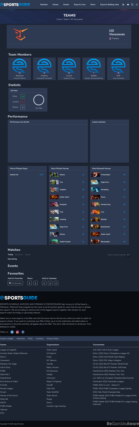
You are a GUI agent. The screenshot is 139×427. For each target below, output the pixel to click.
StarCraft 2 (5, 374)
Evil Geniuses (52, 371)
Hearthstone (5, 378)
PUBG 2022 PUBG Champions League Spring (112, 388)
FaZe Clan (51, 388)
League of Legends (8, 350)
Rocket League (6, 388)
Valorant (3, 409)
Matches (44, 4)
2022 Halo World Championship (106, 392)
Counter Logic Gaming (56, 406)
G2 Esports (51, 353)
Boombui (19, 75)
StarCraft (4, 399)
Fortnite (3, 385)
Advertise (21, 338)
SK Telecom (51, 360)
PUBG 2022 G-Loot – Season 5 (106, 385)
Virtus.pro (51, 378)
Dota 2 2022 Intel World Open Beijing (109, 357)
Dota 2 (3, 357)
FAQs (30, 338)
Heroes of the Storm (9, 395)
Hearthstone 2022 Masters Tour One (108, 371)
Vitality (49, 374)
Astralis (50, 364)
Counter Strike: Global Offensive (13, 353)
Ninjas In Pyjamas (54, 381)
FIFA (2, 413)
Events (66, 4)
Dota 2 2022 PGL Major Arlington (107, 360)
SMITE (3, 402)
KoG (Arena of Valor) (9, 381)
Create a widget (6, 338)
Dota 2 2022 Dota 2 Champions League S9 (111, 353)
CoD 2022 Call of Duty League (106, 350)
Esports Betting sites (109, 4)
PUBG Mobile (6, 406)
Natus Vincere (53, 367)
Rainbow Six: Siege (8, 364)
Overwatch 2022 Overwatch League (108, 381)
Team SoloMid (53, 392)
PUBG (2, 371)
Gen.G (49, 402)
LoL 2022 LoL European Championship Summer (113, 378)
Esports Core (80, 4)
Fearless (44, 75)
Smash (3, 392)
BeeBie (94, 75)
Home (59, 19)
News (92, 4)
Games (56, 4)
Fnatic (49, 357)
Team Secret (52, 395)
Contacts (40, 338)
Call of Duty (5, 367)
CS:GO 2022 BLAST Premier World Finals (110, 364)
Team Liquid (52, 350)
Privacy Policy (53, 338)
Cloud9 (50, 385)
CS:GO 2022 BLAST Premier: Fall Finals (109, 367)
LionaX (69, 75)
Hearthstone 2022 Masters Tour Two (108, 374)
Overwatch (5, 360)
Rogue (49, 399)
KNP (118, 75)
